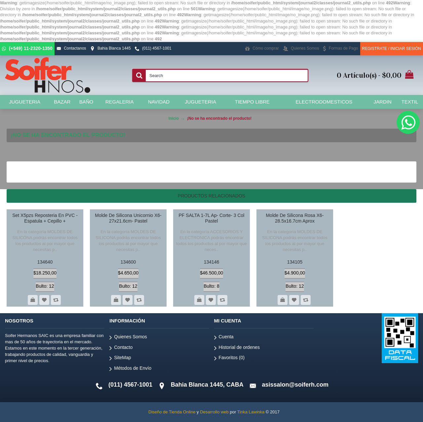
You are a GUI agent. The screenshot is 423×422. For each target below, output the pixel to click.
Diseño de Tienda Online (171, 411)
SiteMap (120, 358)
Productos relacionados (211, 195)
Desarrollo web (214, 411)
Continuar (394, 171)
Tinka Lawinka (251, 411)
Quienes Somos (128, 338)
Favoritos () (229, 358)
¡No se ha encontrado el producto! (219, 118)
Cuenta (224, 338)
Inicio (174, 118)
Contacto (121, 348)
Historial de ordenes (237, 348)
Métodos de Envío (130, 369)
